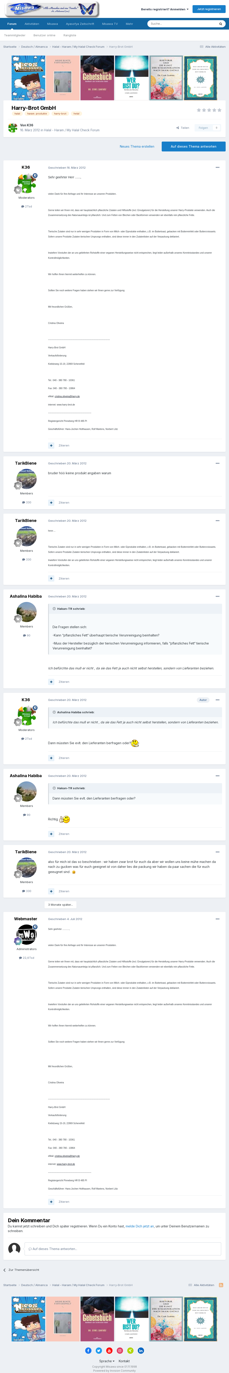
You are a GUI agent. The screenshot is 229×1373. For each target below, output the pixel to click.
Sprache (106, 1361)
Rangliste (70, 35)
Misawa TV (110, 24)
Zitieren (64, 445)
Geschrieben (67, 167)
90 (26, 635)
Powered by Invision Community (114, 1370)
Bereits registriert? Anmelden (165, 9)
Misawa (52, 24)
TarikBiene (25, 463)
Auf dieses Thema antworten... (53, 1249)
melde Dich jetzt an (140, 1226)
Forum (12, 26)
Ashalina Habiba (26, 596)
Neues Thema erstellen (137, 146)
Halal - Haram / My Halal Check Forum (72, 130)
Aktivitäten (32, 24)
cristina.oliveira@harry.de (67, 396)
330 (26, 502)
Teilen (182, 127)
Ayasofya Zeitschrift (80, 24)
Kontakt (124, 1361)
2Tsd (26, 206)
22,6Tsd (26, 957)
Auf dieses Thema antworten (193, 146)
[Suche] (167, 23)
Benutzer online (44, 35)
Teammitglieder (14, 35)
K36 (30, 125)
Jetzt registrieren (209, 9)
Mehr (129, 24)
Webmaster (25, 918)
